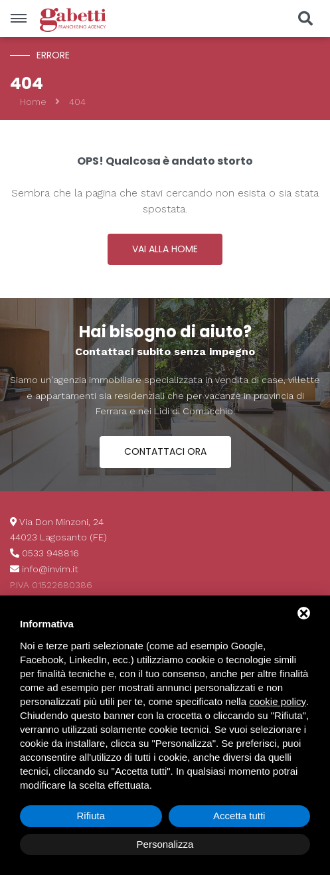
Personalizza (165, 844)
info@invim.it (50, 569)
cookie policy (277, 701)
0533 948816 (50, 553)
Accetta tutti (239, 815)
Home (33, 101)
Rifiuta (90, 815)
